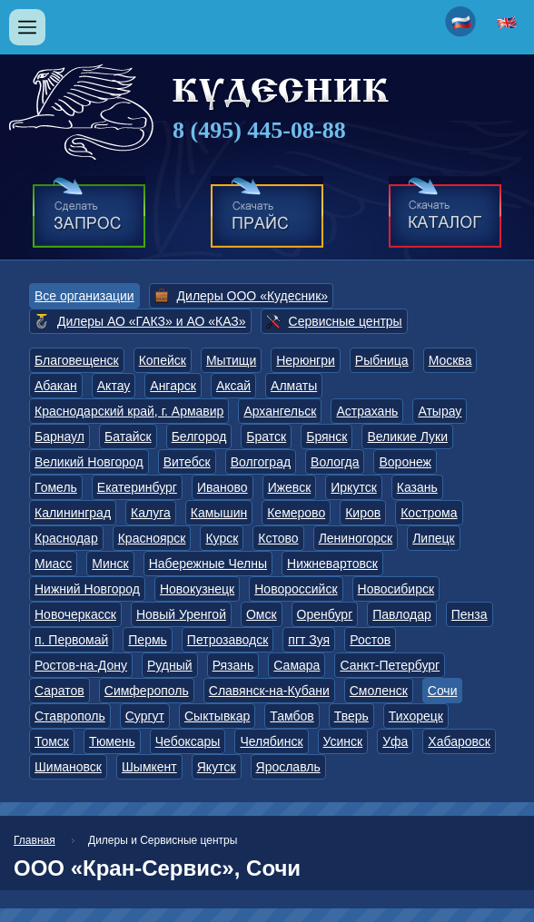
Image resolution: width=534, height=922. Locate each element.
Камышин (219, 512)
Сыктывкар (217, 716)
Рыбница (382, 360)
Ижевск (290, 487)
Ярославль (288, 767)
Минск (110, 563)
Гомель (56, 487)
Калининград (73, 512)
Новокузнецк (197, 589)
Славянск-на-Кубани (269, 690)
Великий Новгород (89, 462)
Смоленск (379, 690)
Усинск (343, 741)
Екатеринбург (137, 487)
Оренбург (325, 614)
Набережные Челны (208, 563)
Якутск (216, 767)
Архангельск (279, 411)
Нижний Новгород (87, 589)
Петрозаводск (227, 640)
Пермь (147, 640)
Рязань (233, 665)
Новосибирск (396, 589)
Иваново (222, 487)
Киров (363, 512)
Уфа (395, 741)
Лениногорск (356, 538)
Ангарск (173, 385)
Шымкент (149, 767)
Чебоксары (188, 741)
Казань (417, 487)
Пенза (469, 614)
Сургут (144, 716)
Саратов (59, 690)
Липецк (433, 538)
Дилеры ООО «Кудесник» (252, 296)
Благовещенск (77, 360)
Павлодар (401, 614)
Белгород (199, 436)
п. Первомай (71, 640)
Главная (34, 840)
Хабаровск (459, 741)
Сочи (443, 690)
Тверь (351, 716)
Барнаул (59, 436)
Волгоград (261, 462)
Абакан (56, 385)
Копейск (162, 360)
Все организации (84, 296)
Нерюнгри (305, 360)
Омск (261, 614)
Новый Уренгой (181, 614)
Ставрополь (70, 716)
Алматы (294, 385)
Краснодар (66, 538)
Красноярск (152, 538)
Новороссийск (295, 589)
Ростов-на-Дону (81, 665)
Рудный (170, 665)
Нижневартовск (332, 563)
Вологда (335, 462)
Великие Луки (407, 436)
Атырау (439, 411)
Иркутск (354, 487)
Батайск (128, 436)
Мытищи (231, 360)
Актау (114, 385)
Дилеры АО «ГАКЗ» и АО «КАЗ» (151, 321)
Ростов (370, 640)
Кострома (428, 512)
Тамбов (291, 716)
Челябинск (271, 741)
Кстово (278, 538)
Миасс (53, 563)
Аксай (233, 385)
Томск (52, 741)
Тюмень (112, 741)
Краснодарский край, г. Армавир (129, 411)
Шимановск (68, 767)
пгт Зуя (309, 640)
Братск (266, 436)
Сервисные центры (345, 321)
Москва (450, 360)
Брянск (326, 436)
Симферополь (146, 690)
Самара (296, 665)
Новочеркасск (75, 614)
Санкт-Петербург (390, 665)
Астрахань (367, 411)
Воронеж (404, 462)
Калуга (151, 512)
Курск (221, 538)
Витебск (187, 462)
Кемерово (296, 512)
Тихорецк (416, 716)
